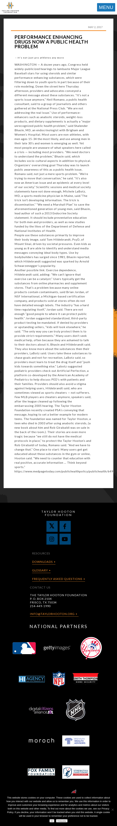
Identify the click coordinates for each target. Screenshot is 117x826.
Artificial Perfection (71, 370)
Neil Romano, (56, 99)
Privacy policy (62, 821)
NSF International (27, 296)
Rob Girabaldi (60, 427)
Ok (52, 821)
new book (21, 427)
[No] (112, 809)
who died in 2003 (33, 423)
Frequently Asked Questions (57, 578)
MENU (106, 7)
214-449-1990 (40, 606)
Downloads (42, 561)
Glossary (40, 570)
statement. (22, 217)
